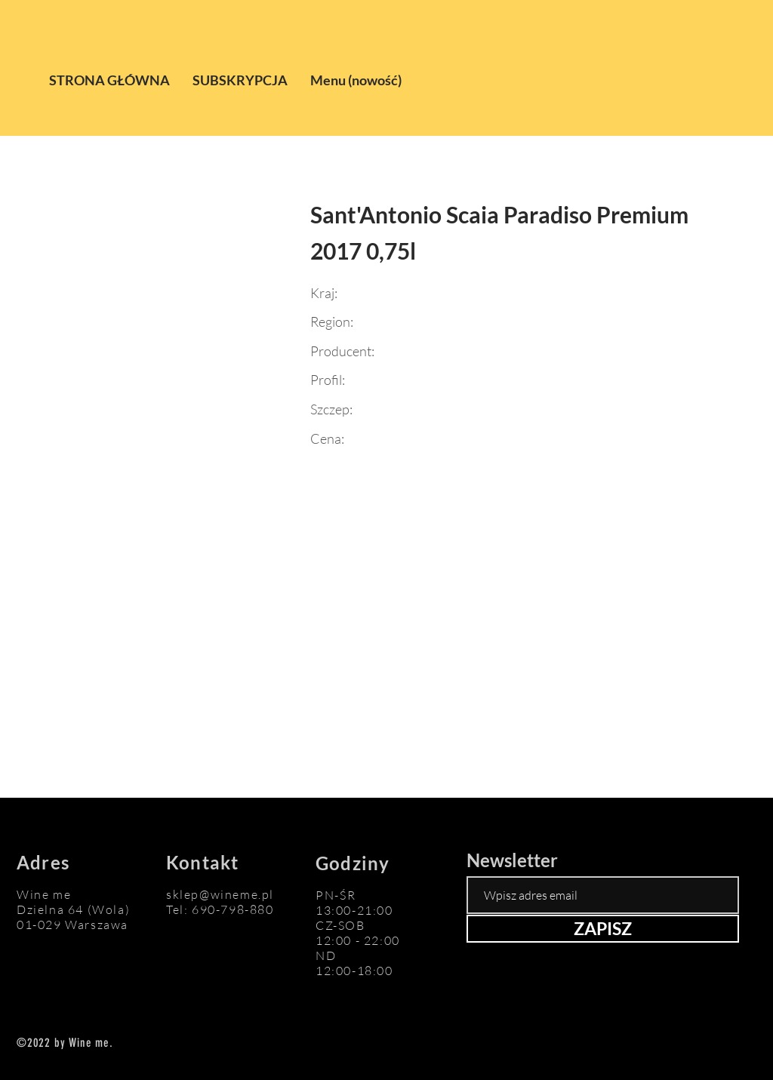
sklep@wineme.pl (220, 894)
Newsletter (512, 860)
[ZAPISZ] (603, 929)
